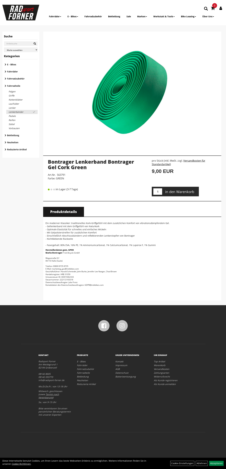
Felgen (12, 91)
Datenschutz (122, 372)
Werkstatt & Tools (164, 16)
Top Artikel (159, 361)
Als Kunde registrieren (166, 380)
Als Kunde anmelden (165, 384)
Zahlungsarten (161, 372)
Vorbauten (14, 128)
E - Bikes (72, 16)
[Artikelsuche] (206, 8)
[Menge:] (157, 191)
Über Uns (208, 16)
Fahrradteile (13, 85)
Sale (128, 16)
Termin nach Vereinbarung (48, 396)
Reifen (12, 120)
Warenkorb (159, 365)
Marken (142, 16)
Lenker (12, 107)
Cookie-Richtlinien (21, 463)
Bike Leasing (188, 16)
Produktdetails (63, 211)
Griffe (11, 95)
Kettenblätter (16, 99)
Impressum (121, 365)
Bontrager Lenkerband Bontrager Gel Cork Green (91, 164)
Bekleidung (114, 16)
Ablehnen (202, 463)
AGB (117, 369)
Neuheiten (12, 142)
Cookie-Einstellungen (182, 463)
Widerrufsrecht (162, 376)
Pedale (12, 116)
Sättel (12, 124)
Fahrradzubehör (93, 16)
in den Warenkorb (179, 192)
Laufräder (14, 103)
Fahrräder (55, 16)
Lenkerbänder (16, 111)
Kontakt (119, 361)
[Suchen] (35, 43)
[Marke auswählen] (21, 50)
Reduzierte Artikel (17, 149)
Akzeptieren (216, 463)
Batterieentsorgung (125, 376)
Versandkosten (161, 369)
